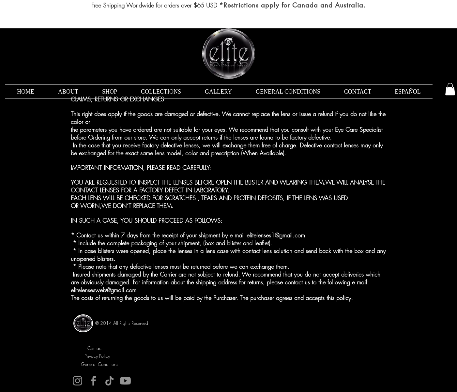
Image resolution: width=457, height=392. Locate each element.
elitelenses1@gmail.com (276, 235)
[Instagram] (77, 380)
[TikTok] (109, 380)
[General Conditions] (99, 364)
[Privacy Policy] (97, 356)
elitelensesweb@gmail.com (103, 290)
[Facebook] (93, 380)
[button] (450, 89)
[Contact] (95, 348)
